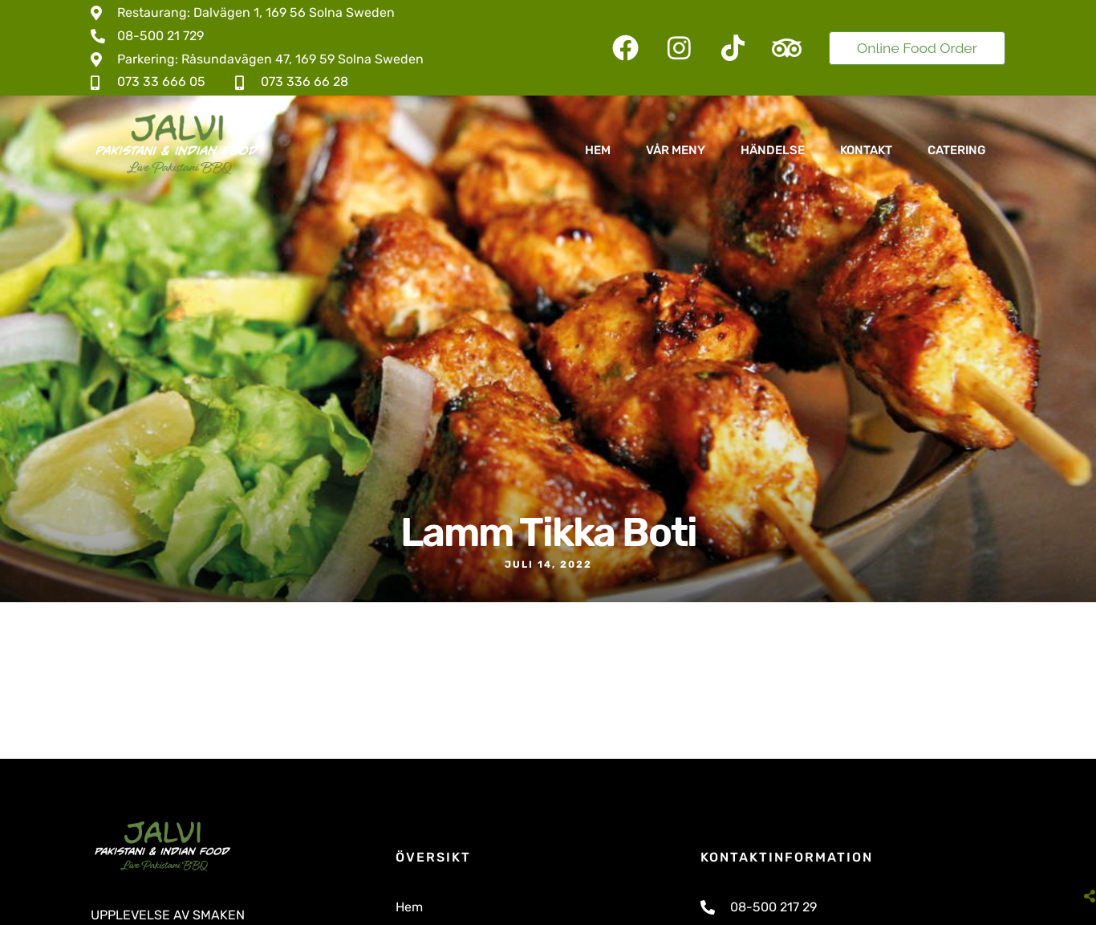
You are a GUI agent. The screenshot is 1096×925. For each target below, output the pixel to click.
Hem (598, 150)
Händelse (773, 150)
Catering (957, 150)
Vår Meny (675, 150)
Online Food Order (917, 47)
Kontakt (866, 150)
